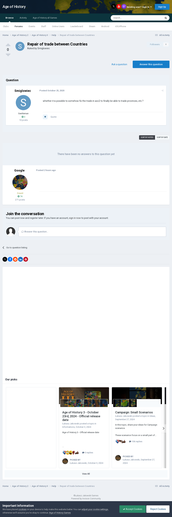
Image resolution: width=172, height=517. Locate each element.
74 (20, 196)
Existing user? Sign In (139, 7)
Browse (10, 19)
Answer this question (151, 64)
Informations (68, 427)
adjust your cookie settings (95, 509)
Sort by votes (147, 137)
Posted (51, 90)
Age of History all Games (45, 18)
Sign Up (162, 7)
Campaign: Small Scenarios (134, 412)
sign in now (75, 218)
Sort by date (162, 137)
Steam (92, 26)
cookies (22, 509)
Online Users (58, 26)
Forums (19, 26)
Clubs (6, 26)
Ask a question (119, 64)
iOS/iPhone (120, 26)
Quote (53, 117)
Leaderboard (76, 26)
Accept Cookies (132, 509)
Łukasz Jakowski (70, 423)
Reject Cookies (158, 509)
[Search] (128, 18)
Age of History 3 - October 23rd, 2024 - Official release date (81, 416)
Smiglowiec (43, 48)
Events (32, 26)
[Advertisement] (78, 184)
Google (19, 170)
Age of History (14, 7)
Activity (23, 18)
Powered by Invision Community (86, 498)
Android (105, 26)
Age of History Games (60, 512)
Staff (43, 26)
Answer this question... (35, 231)
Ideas (152, 416)
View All (86, 474)
